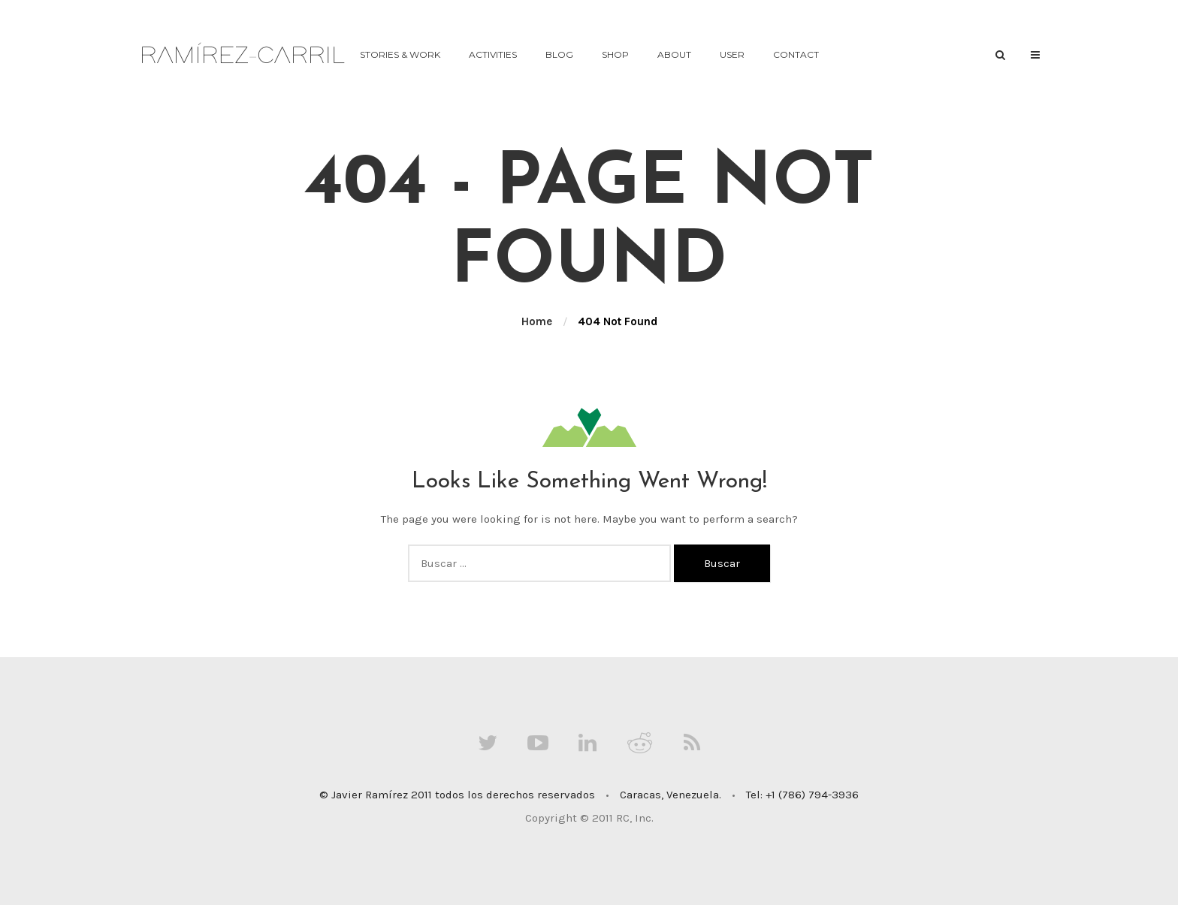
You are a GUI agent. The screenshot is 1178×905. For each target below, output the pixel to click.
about (674, 54)
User (732, 54)
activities (493, 54)
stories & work (400, 54)
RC (623, 818)
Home (536, 321)
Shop (615, 54)
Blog (559, 54)
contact (796, 54)
